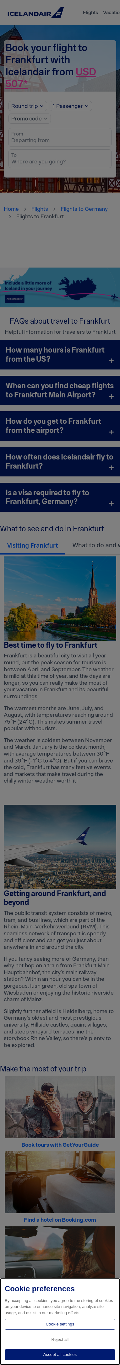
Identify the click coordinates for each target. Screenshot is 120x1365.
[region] (60, 1321)
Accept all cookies (60, 1354)
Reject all (60, 1339)
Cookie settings (60, 1324)
